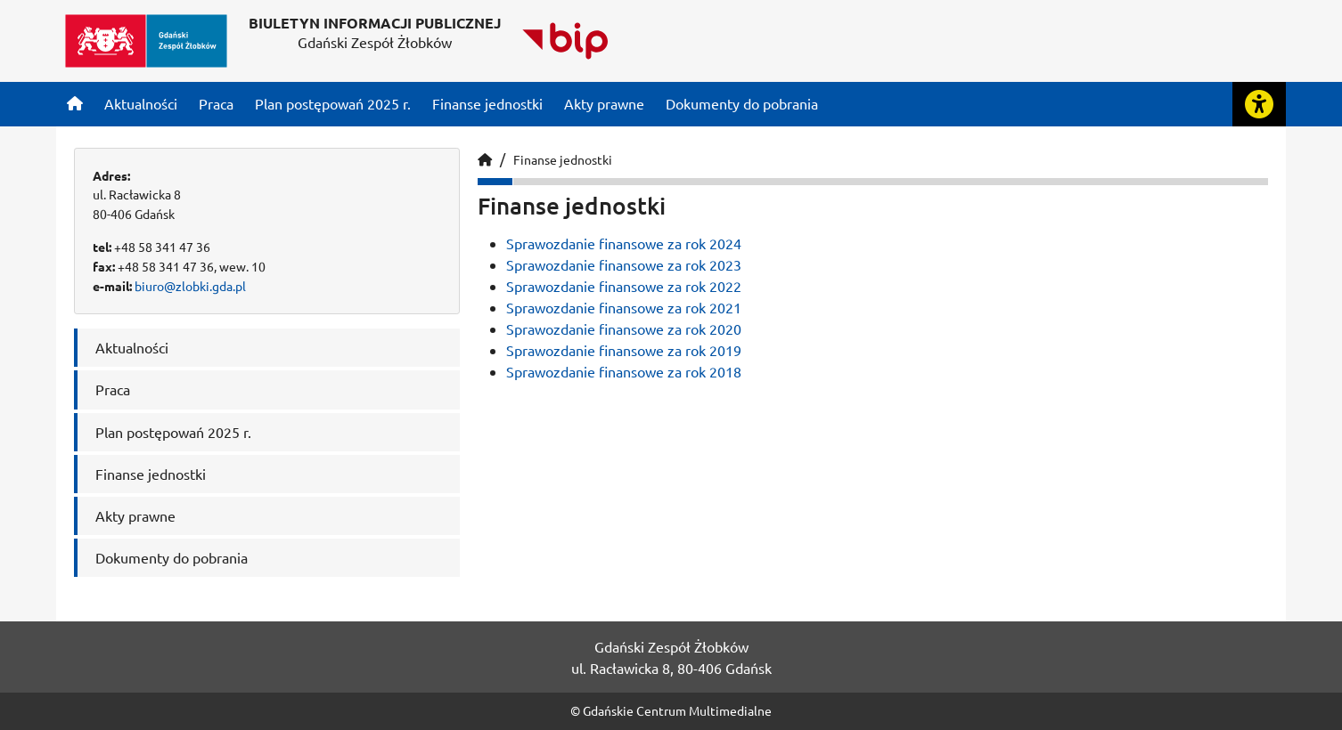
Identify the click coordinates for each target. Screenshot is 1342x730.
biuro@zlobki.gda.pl (190, 286)
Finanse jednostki (562, 159)
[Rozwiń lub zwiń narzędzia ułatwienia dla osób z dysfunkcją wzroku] (1259, 104)
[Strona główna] (75, 103)
